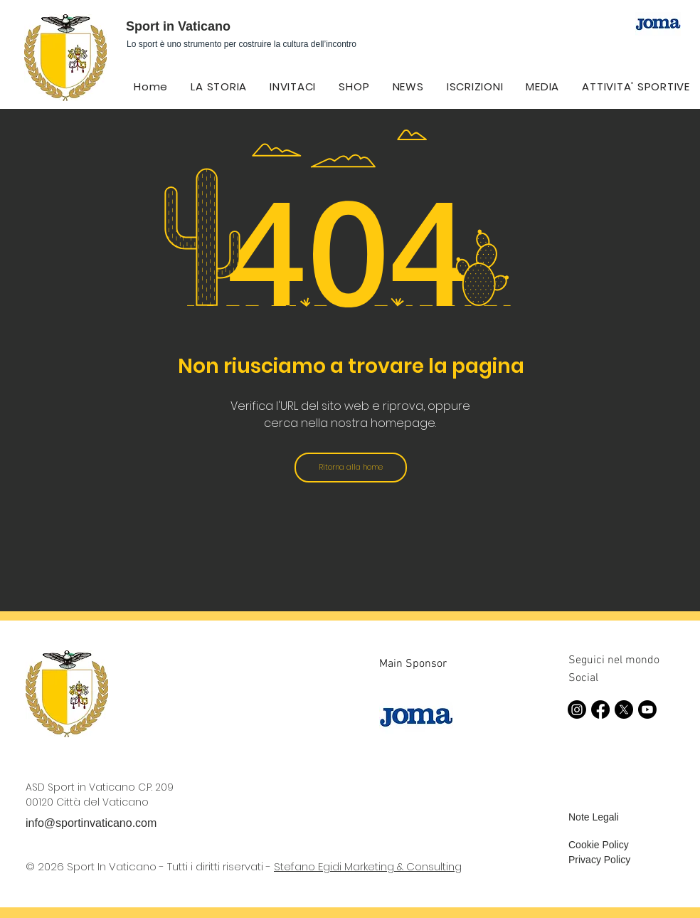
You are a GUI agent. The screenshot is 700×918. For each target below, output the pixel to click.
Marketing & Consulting (403, 866)
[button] (408, 86)
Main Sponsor (413, 664)
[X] (624, 709)
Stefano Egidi (309, 866)
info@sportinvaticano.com (91, 823)
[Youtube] (647, 709)
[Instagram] (577, 709)
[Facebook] (600, 709)
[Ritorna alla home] (351, 467)
